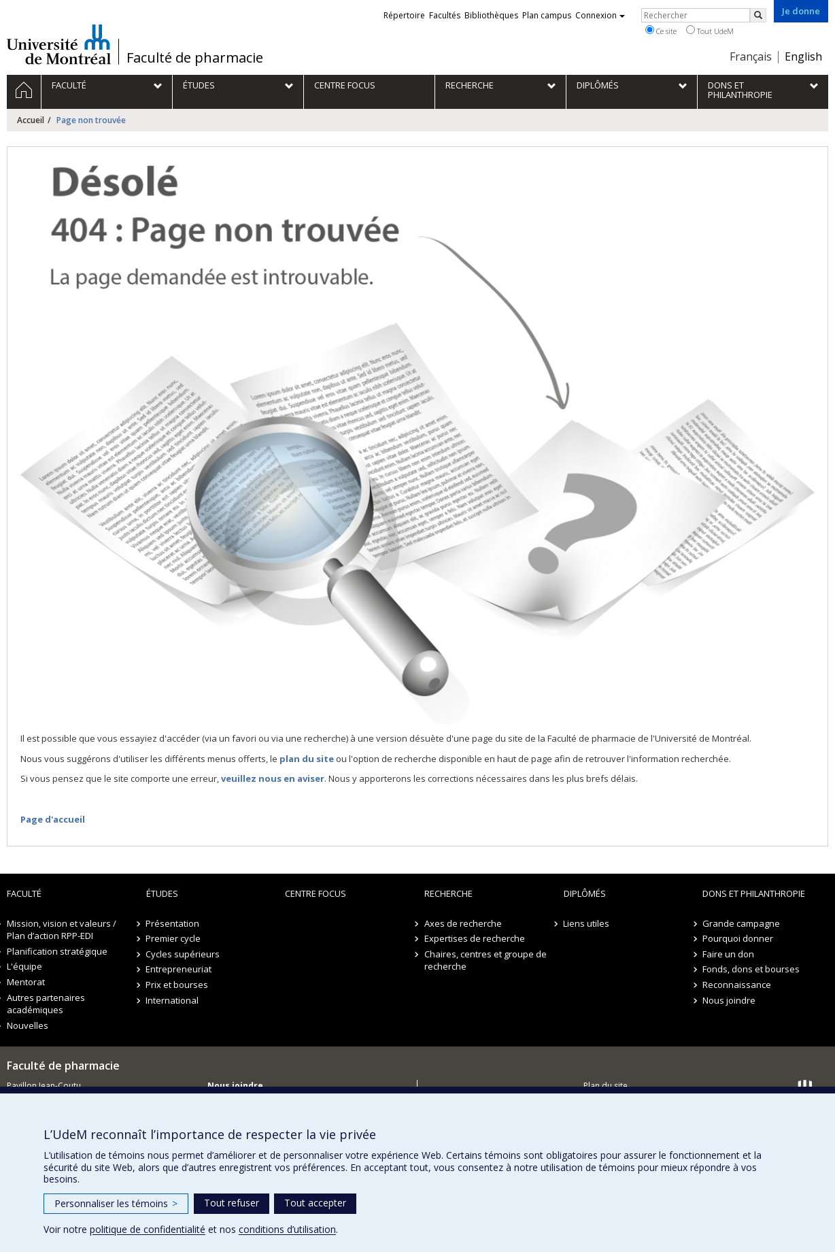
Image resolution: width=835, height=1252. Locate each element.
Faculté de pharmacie (194, 58)
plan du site (306, 759)
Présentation (173, 923)
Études (162, 893)
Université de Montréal (59, 44)
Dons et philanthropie (753, 893)
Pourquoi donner (737, 938)
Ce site (661, 30)
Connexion (600, 15)
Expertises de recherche (474, 938)
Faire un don (728, 954)
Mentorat (26, 982)
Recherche (448, 893)
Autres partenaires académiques (46, 1004)
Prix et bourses (177, 984)
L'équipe (24, 966)
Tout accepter (315, 1202)
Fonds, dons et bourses (751, 969)
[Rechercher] (758, 15)
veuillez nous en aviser (272, 778)
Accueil (30, 120)
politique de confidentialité (147, 1229)
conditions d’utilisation (287, 1229)
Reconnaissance (736, 984)
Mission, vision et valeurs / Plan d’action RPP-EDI (61, 929)
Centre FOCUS (315, 893)
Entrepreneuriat (179, 969)
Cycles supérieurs (183, 954)
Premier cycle (173, 938)
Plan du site (605, 1085)
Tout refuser (231, 1202)
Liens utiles (587, 923)
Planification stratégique (57, 951)
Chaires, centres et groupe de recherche (485, 960)
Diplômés (585, 893)
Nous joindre (728, 1000)
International (172, 1000)
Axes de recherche (463, 923)
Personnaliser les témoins (115, 1203)
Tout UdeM (710, 30)
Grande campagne (741, 923)
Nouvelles (27, 1025)
